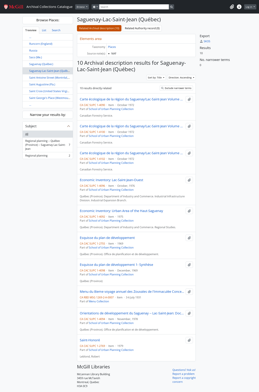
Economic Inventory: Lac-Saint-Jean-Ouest (111, 180)
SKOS (205, 41)
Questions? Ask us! (184, 370)
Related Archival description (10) (99, 28)
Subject (31, 126)
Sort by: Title (155, 77)
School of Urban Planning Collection (111, 109)
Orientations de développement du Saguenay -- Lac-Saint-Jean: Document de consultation (132, 313)
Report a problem (183, 374)
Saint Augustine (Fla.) (42, 84)
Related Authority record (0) (142, 28)
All (26, 134)
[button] (232, 6)
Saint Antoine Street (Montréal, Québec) (54, 77)
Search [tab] (56, 30)
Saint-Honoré (90, 340)
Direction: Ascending (180, 77)
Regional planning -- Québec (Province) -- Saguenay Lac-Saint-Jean (47, 145)
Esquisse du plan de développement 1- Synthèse (116, 265)
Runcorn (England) (40, 44)
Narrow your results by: (48, 114)
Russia (33, 50)
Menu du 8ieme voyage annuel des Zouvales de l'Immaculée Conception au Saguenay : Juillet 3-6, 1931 (132, 292)
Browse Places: (47, 20)
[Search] (134, 6)
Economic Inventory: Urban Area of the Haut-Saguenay (121, 211)
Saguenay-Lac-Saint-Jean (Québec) (50, 71)
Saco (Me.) (35, 57)
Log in (249, 6)
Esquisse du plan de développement (107, 238)
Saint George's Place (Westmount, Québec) (56, 98)
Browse (81, 6)
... (30, 37)
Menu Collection (99, 301)
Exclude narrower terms (176, 88)
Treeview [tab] (30, 30)
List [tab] (44, 30)
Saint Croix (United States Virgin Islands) (54, 91)
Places (112, 47)
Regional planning (47, 156)
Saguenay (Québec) (41, 64)
